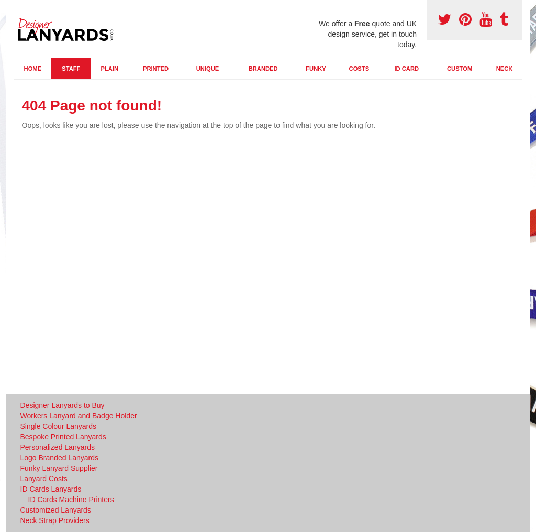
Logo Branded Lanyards (59, 457)
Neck (504, 68)
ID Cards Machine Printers (71, 499)
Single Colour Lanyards (58, 426)
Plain (109, 68)
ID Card (406, 68)
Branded (263, 68)
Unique (207, 68)
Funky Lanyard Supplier (59, 468)
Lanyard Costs (44, 478)
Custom (459, 68)
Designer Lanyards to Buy (62, 405)
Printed (156, 68)
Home (33, 68)
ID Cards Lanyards (51, 489)
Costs (359, 68)
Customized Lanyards (55, 510)
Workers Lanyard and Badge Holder (78, 416)
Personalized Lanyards (57, 447)
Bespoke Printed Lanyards (63, 437)
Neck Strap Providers (55, 520)
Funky (316, 68)
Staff (71, 68)
